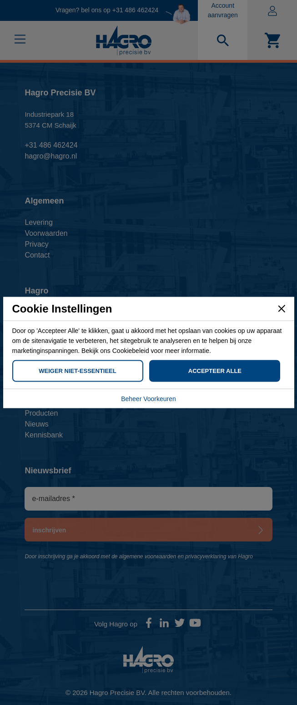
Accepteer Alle (215, 370)
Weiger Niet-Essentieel (77, 370)
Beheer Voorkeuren (148, 398)
